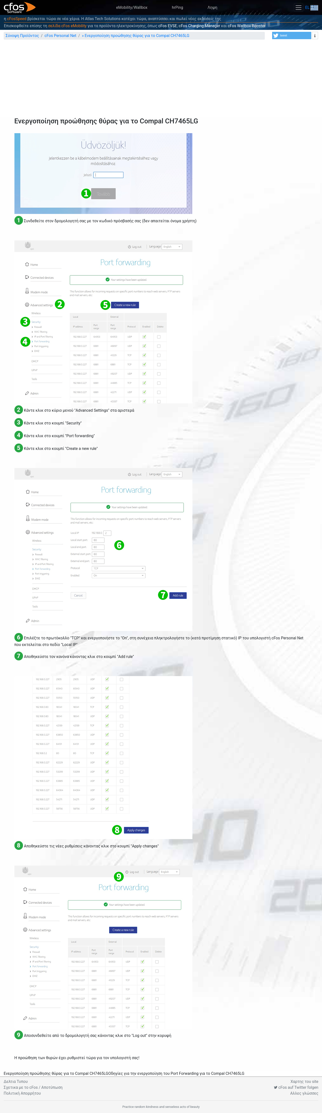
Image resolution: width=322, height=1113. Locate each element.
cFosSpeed (16, 18)
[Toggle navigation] (298, 7)
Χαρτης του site (304, 1081)
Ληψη (212, 7)
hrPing (177, 7)
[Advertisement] (161, 80)
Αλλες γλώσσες (304, 1093)
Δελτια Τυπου (16, 1081)
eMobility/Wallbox (131, 7)
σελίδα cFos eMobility (67, 25)
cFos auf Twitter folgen (296, 1087)
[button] (291, 35)
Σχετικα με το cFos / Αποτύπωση (33, 1087)
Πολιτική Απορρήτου (22, 1093)
